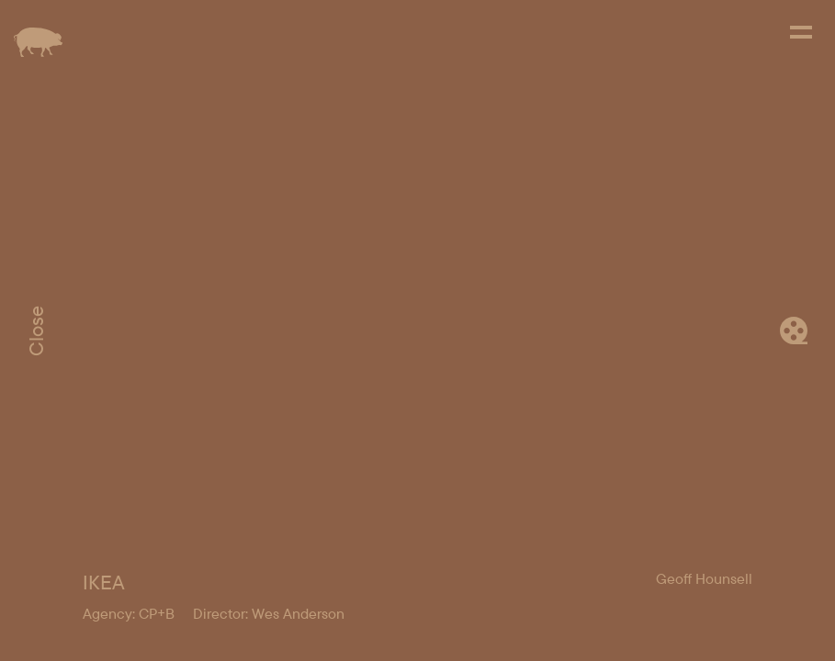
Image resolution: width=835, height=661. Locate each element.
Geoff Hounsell (704, 578)
